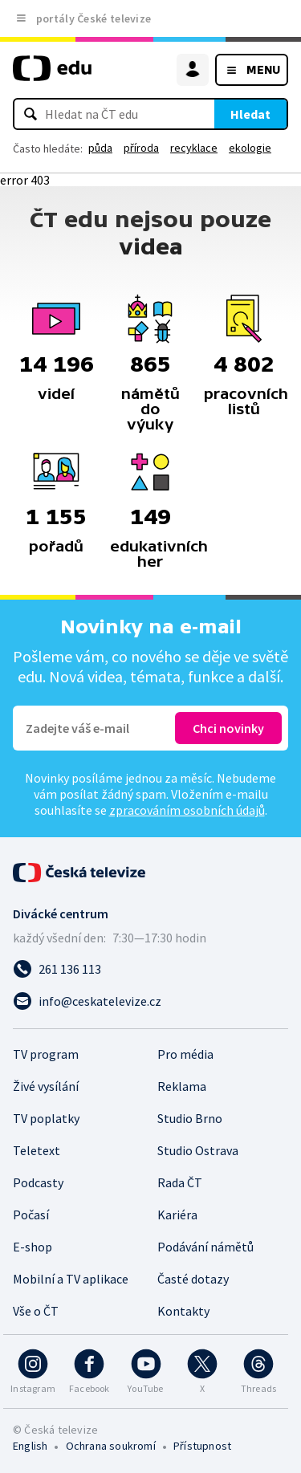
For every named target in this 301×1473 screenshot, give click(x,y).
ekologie (250, 147)
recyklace (194, 147)
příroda (141, 147)
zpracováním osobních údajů (187, 810)
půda (100, 147)
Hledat (250, 114)
